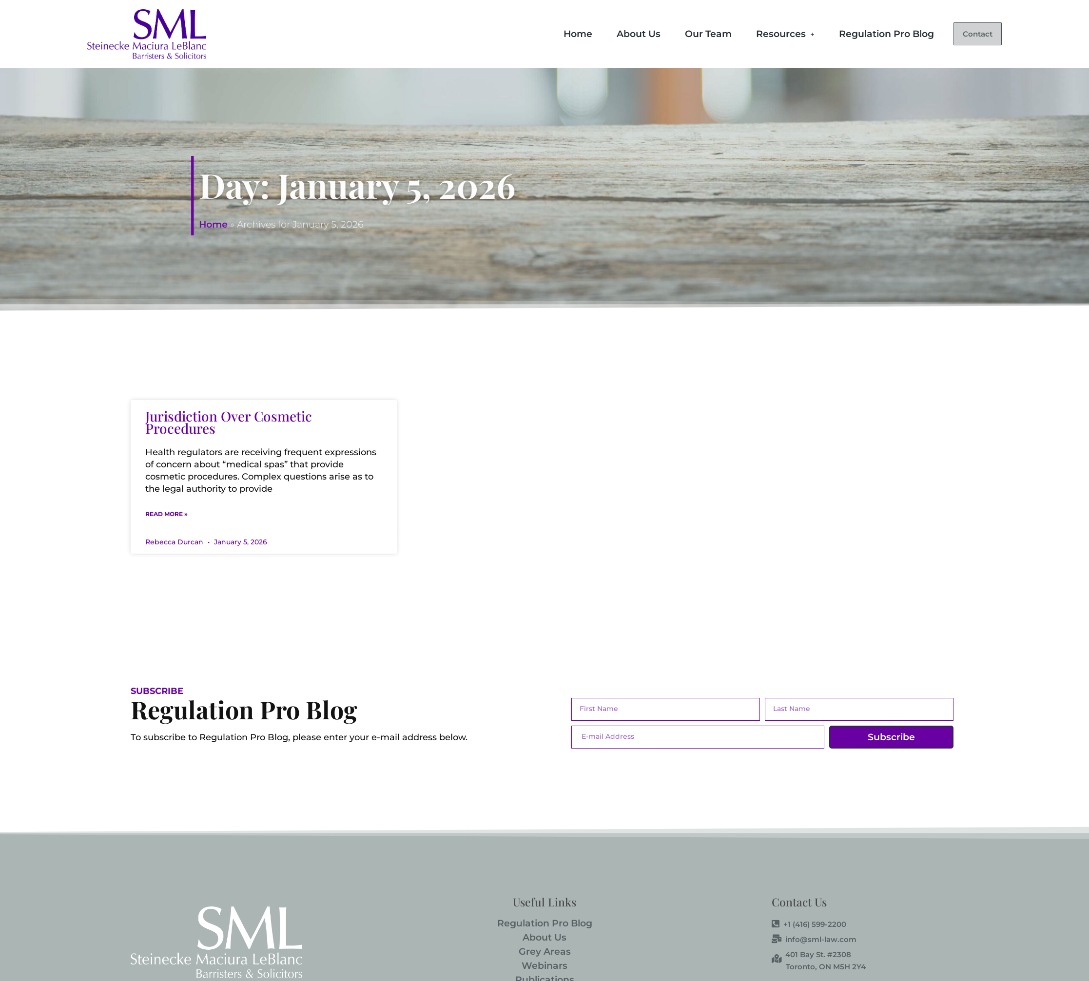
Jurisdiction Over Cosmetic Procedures (228, 422)
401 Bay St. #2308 (811, 954)
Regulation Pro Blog (865, 32)
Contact (967, 33)
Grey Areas (545, 951)
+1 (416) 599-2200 (809, 924)
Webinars (544, 965)
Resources (764, 32)
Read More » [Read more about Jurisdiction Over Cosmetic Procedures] (166, 514)
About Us (618, 32)
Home (557, 32)
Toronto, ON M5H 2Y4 (826, 966)
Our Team (687, 32)
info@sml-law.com (814, 939)
